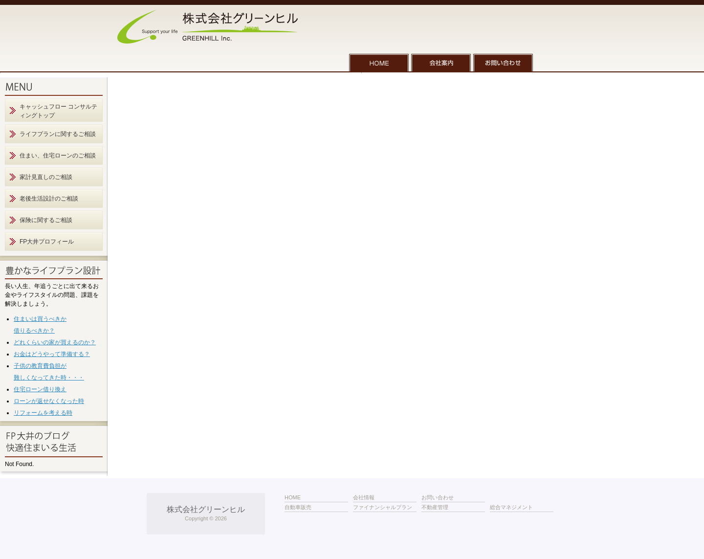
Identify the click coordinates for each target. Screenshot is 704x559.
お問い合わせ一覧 (503, 62)
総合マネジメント (511, 507)
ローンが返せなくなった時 (49, 401)
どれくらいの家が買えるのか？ (55, 342)
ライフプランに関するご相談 (58, 134)
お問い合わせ (437, 497)
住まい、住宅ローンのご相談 (58, 155)
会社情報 (363, 497)
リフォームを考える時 (43, 412)
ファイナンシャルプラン (382, 507)
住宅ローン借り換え (40, 389)
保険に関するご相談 (46, 220)
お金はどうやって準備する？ (52, 354)
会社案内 (441, 62)
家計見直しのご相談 (46, 177)
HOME (379, 62)
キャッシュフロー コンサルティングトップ (58, 111)
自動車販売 (298, 507)
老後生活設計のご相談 (49, 198)
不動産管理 (434, 507)
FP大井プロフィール (47, 241)
